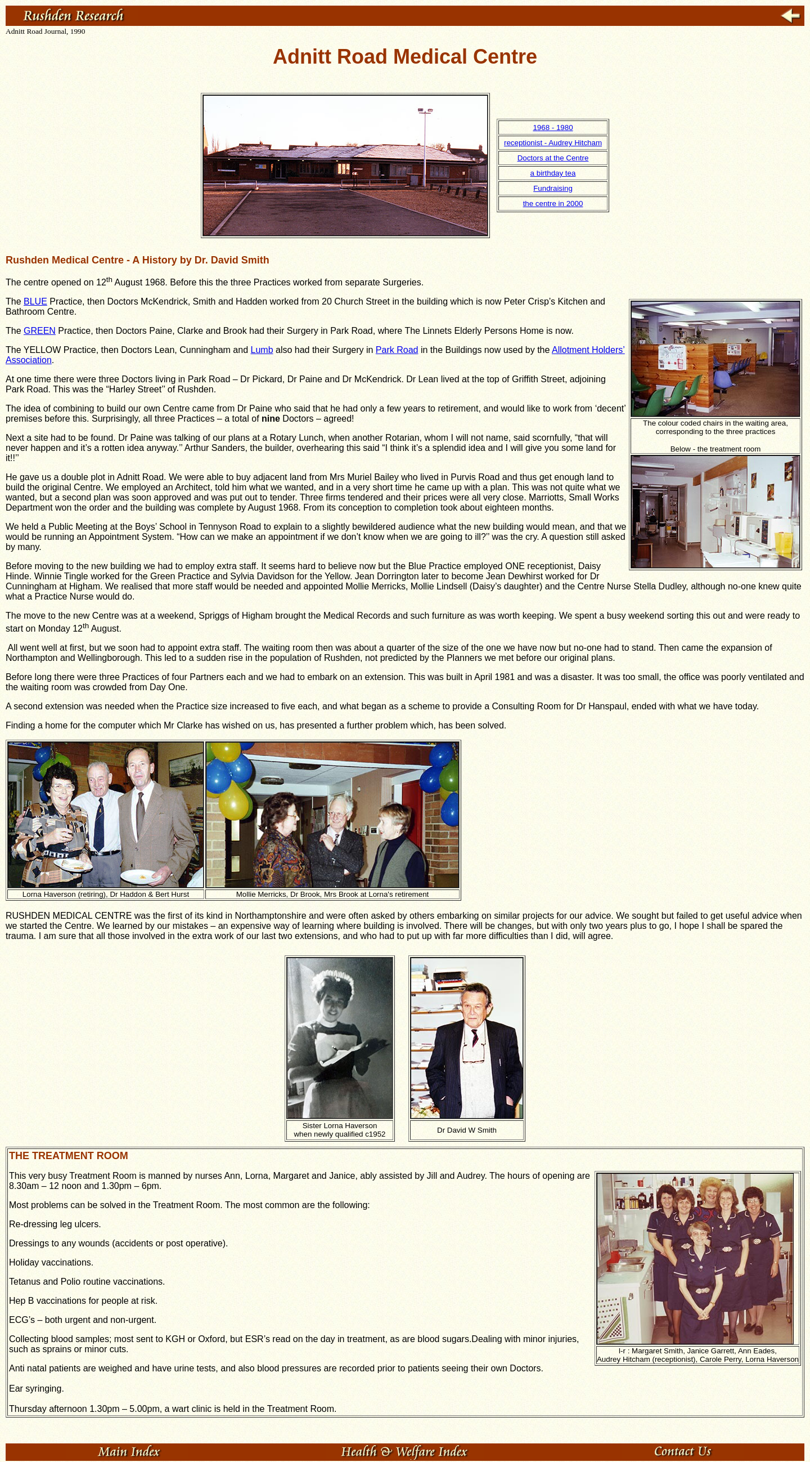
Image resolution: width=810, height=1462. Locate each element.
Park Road (397, 350)
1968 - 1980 (553, 127)
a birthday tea (553, 173)
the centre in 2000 (553, 203)
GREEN (40, 331)
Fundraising (553, 188)
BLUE (35, 301)
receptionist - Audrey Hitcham (553, 142)
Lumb (262, 350)
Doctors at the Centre (553, 158)
